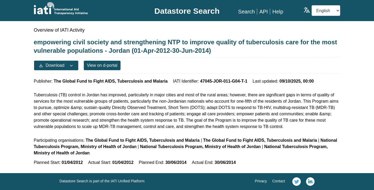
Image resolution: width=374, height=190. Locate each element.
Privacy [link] (261, 181)
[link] (296, 181)
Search (246, 12)
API (263, 12)
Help (277, 12)
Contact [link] (278, 181)
